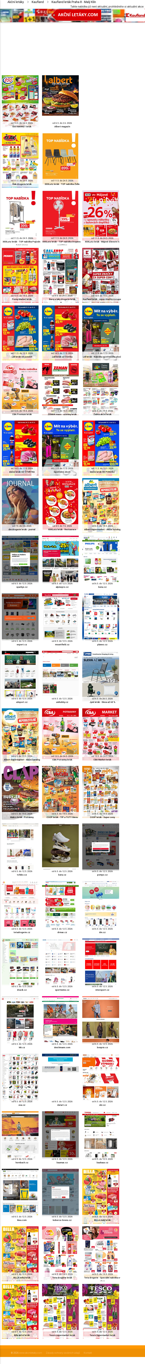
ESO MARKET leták (22, 126)
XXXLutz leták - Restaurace (62, 529)
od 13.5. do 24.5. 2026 (22, 123)
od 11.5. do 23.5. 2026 (22, 180)
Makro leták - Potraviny (22, 817)
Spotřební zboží (62, 471)
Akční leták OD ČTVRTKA (22, 471)
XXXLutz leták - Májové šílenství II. (102, 241)
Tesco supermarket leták (62, 1335)
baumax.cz (62, 1162)
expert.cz (22, 644)
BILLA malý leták (102, 1220)
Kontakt (88, 1352)
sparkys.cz (22, 587)
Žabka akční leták (102, 414)
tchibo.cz (22, 874)
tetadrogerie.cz (22, 932)
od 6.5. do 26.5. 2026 (102, 698)
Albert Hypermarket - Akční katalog (102, 529)
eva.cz (22, 1105)
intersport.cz (102, 989)
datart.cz (62, 1105)
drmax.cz (62, 932)
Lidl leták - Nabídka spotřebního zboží (102, 356)
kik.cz (22, 1047)
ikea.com (22, 1220)
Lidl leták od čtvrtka (62, 356)
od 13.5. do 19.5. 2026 (22, 295)
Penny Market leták (22, 299)
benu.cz (102, 587)
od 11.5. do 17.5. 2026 (102, 353)
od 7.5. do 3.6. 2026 (22, 526)
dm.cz (102, 932)
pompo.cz (102, 874)
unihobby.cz (62, 702)
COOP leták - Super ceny (102, 817)
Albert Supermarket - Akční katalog (22, 759)
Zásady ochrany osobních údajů (63, 1352)
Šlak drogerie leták (22, 184)
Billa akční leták (22, 1335)
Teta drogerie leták (62, 1277)
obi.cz (102, 1105)
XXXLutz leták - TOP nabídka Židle (62, 184)
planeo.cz (102, 644)
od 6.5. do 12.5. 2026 (22, 583)
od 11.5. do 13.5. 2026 (22, 353)
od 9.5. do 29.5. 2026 (62, 295)
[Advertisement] (60, 45)
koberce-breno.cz (62, 1220)
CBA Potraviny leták (62, 759)
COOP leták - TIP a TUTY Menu (62, 817)
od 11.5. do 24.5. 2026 (62, 180)
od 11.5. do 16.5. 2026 (62, 410)
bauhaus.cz (102, 1162)
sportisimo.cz (62, 989)
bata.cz (62, 874)
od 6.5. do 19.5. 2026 (102, 410)
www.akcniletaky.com (30, 1352)
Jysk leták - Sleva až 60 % (102, 702)
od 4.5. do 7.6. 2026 (62, 526)
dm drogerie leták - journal (22, 529)
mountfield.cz (62, 644)
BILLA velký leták (21, 1277)
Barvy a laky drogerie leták (62, 299)
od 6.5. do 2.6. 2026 (62, 123)
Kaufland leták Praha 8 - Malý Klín (74, 2)
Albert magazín (62, 126)
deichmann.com (62, 1047)
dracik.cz (22, 989)
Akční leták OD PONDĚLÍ (102, 471)
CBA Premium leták (22, 414)
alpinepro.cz (62, 587)
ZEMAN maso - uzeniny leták (62, 414)
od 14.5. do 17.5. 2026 (62, 353)
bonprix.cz (102, 1047)
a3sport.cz (22, 702)
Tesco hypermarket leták (102, 1335)
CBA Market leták (102, 759)
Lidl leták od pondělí (22, 356)
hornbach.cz (22, 1162)
